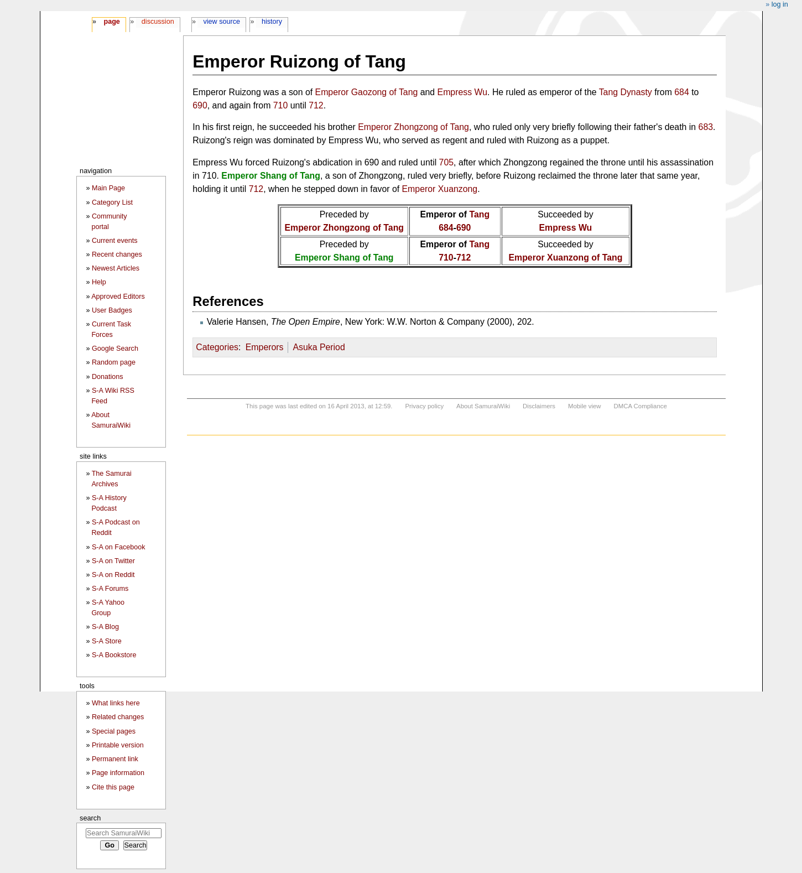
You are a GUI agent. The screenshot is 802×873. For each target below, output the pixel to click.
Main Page (108, 188)
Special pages (114, 731)
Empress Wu (462, 92)
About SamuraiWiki (483, 406)
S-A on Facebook (118, 547)
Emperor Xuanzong (440, 189)
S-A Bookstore (114, 655)
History (272, 21)
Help (99, 282)
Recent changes (117, 254)
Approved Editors (118, 296)
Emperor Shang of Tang (270, 175)
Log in (780, 4)
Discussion (158, 21)
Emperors (265, 347)
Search (90, 818)
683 (706, 127)
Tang (479, 214)
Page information (118, 773)
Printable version (118, 745)
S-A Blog (105, 627)
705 (446, 162)
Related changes (118, 717)
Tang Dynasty (625, 92)
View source (222, 21)
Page (111, 21)
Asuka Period (319, 347)
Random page (114, 362)
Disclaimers (539, 406)
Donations (107, 377)
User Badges (112, 310)
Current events (115, 241)
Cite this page (113, 787)
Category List (112, 202)
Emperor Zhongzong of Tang (413, 127)
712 (316, 105)
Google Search (115, 348)
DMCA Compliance (639, 406)
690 (199, 105)
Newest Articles (115, 268)
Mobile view (584, 406)
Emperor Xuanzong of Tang (565, 257)
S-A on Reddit (113, 575)
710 (280, 105)
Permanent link (115, 759)
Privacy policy (424, 406)
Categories (217, 347)
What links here (116, 703)
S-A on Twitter (113, 561)
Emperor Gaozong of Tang (366, 92)
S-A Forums (110, 589)
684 (681, 92)
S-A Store (107, 641)
